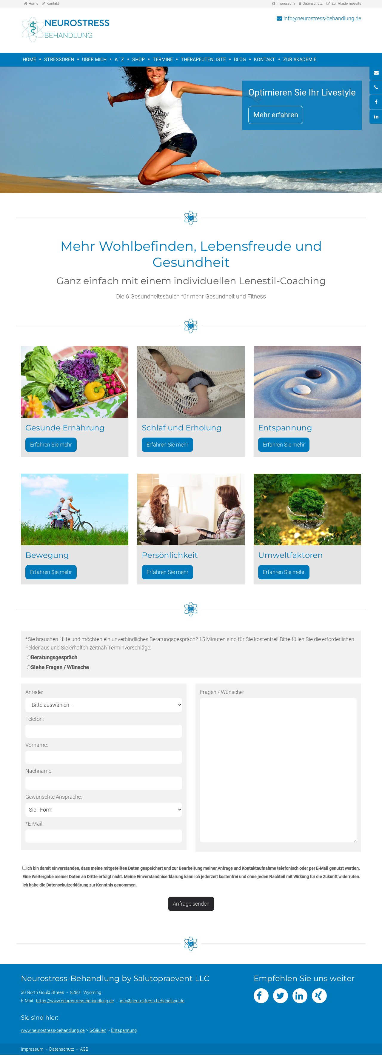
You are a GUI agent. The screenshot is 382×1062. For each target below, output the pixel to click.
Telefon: (34, 725)
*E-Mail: (34, 829)
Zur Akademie (299, 59)
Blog (240, 59)
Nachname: (39, 777)
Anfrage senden (191, 909)
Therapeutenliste (203, 59)
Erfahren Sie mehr (51, 448)
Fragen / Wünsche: (222, 698)
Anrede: (34, 698)
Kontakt (53, 3)
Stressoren (58, 60)
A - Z (119, 59)
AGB (84, 1056)
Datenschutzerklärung (67, 891)
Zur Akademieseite (346, 3)
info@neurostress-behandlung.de (322, 18)
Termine (163, 59)
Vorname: (36, 751)
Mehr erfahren (275, 115)
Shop (138, 59)
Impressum (286, 3)
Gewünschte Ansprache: (53, 803)
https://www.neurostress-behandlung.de (75, 1008)
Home (33, 3)
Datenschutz (313, 3)
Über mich (94, 59)
